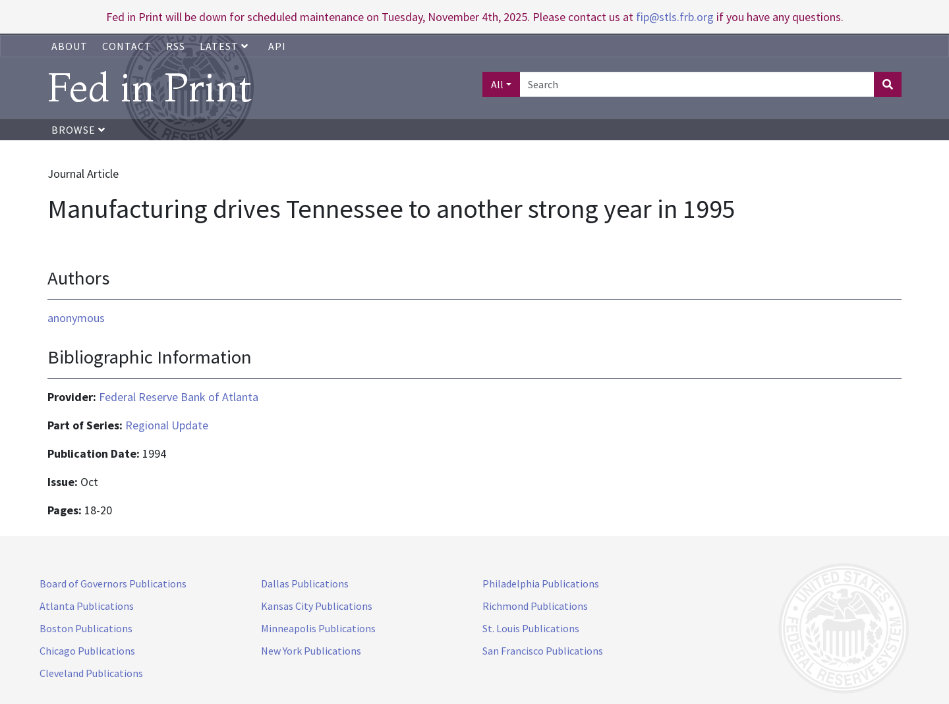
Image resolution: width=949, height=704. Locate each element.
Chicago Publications (87, 650)
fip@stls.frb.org (675, 16)
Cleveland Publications (91, 673)
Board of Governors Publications (113, 583)
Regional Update (166, 425)
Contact (127, 46)
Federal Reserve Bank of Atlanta (178, 396)
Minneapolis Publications (318, 628)
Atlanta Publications (87, 605)
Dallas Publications (305, 583)
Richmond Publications (535, 605)
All (497, 84)
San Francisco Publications (542, 650)
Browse (78, 129)
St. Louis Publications (530, 628)
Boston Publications (86, 628)
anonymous (76, 317)
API (277, 46)
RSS (175, 46)
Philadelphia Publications (540, 583)
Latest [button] (225, 46)
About (69, 46)
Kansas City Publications (316, 605)
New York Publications (311, 650)
